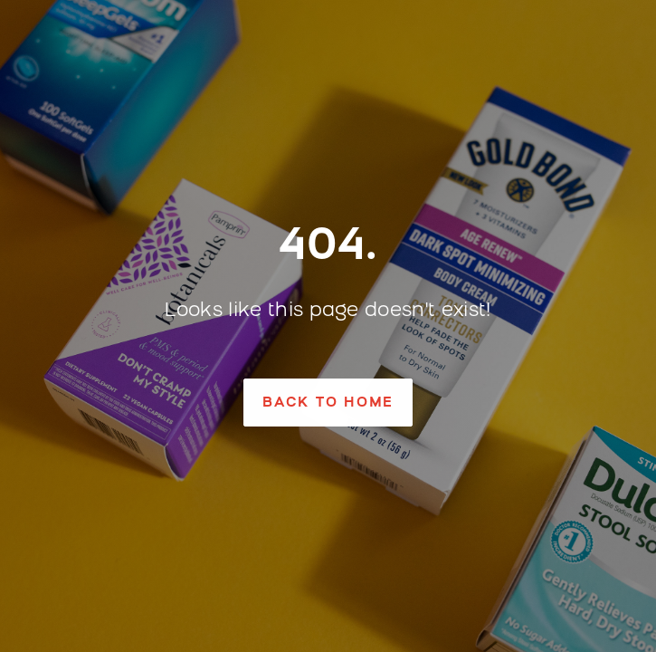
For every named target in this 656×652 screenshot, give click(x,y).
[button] (328, 403)
